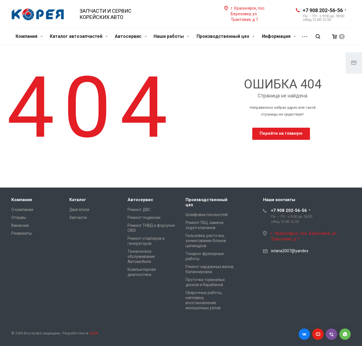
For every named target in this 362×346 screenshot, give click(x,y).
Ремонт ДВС (139, 209)
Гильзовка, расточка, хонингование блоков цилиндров (206, 240)
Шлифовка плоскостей (207, 214)
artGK (93, 333)
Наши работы (171, 36)
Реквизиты (21, 233)
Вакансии (20, 225)
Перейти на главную (281, 133)
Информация (279, 36)
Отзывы (18, 217)
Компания (29, 36)
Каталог (77, 199)
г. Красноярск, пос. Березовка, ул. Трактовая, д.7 (248, 14)
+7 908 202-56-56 (323, 10)
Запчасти (78, 217)
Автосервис (131, 36)
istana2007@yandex (289, 250)
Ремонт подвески (144, 217)
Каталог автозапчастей (79, 36)
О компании (22, 209)
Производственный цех (226, 36)
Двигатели (79, 209)
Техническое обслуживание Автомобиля (141, 256)
